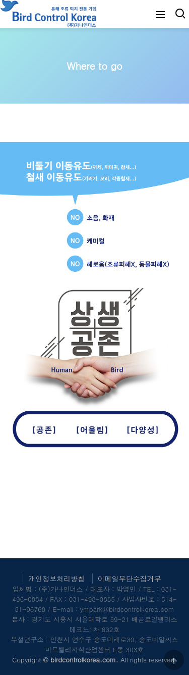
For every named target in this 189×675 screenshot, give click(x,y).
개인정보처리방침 (56, 578)
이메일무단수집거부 (129, 578)
